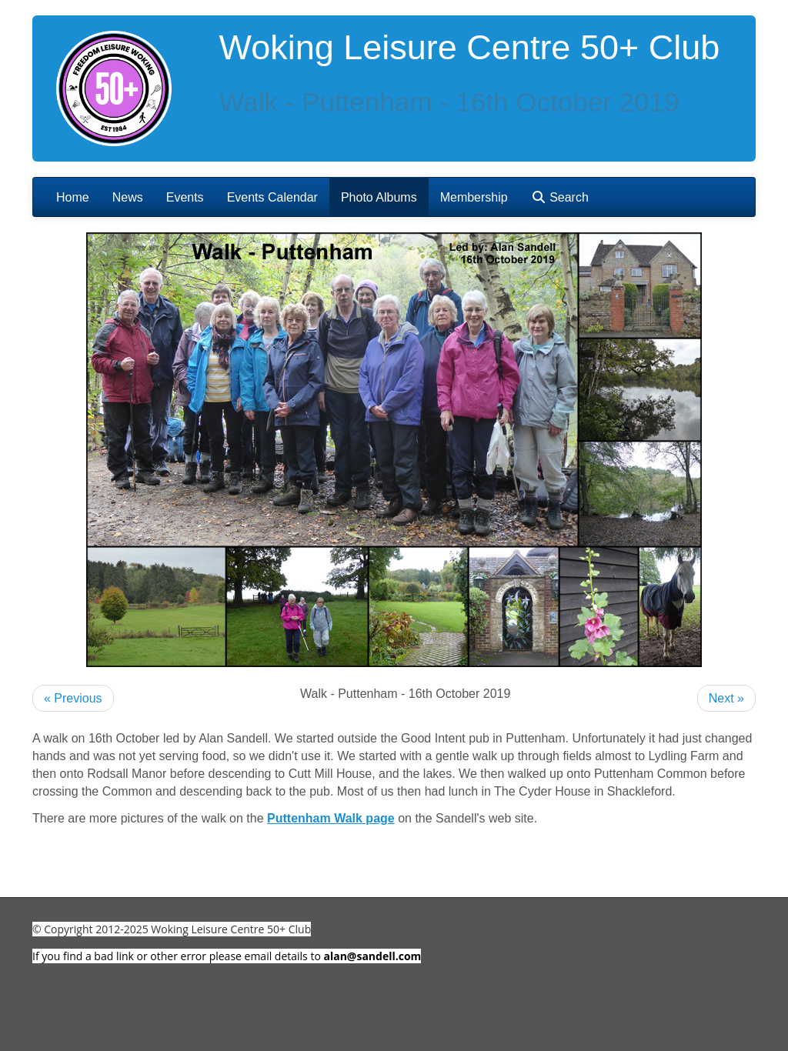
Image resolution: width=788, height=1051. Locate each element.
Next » (726, 698)
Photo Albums (379, 197)
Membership (474, 197)
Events (185, 197)
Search (560, 197)
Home (72, 197)
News (127, 197)
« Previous (73, 698)
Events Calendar (272, 197)
